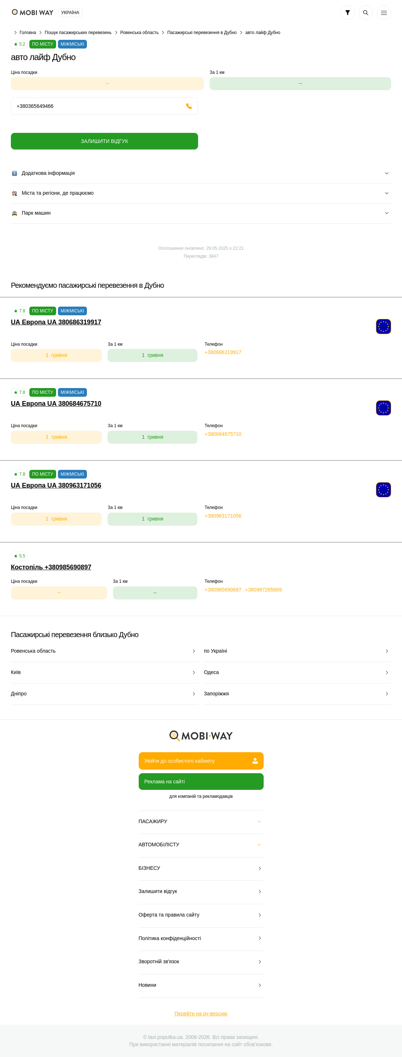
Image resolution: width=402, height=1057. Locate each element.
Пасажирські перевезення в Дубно (202, 32)
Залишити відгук (104, 141)
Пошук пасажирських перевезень (78, 32)
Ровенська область (139, 32)
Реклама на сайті (165, 781)
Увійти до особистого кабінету (201, 761)
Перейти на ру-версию (201, 1013)
